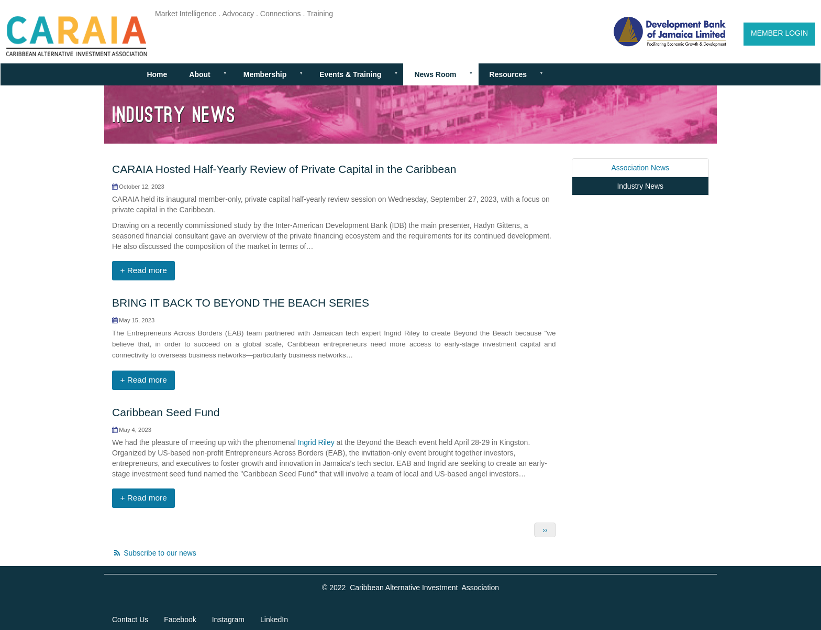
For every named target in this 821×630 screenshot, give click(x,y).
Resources (511, 77)
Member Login (779, 33)
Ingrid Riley (316, 442)
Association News (641, 168)
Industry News (640, 186)
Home (157, 74)
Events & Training (354, 77)
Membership (268, 77)
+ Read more (143, 270)
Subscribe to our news (160, 553)
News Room (439, 77)
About (203, 77)
